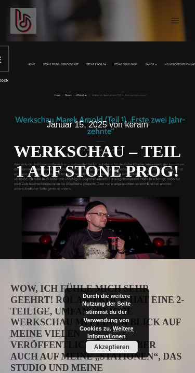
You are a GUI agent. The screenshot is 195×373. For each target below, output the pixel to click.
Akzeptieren (111, 347)
